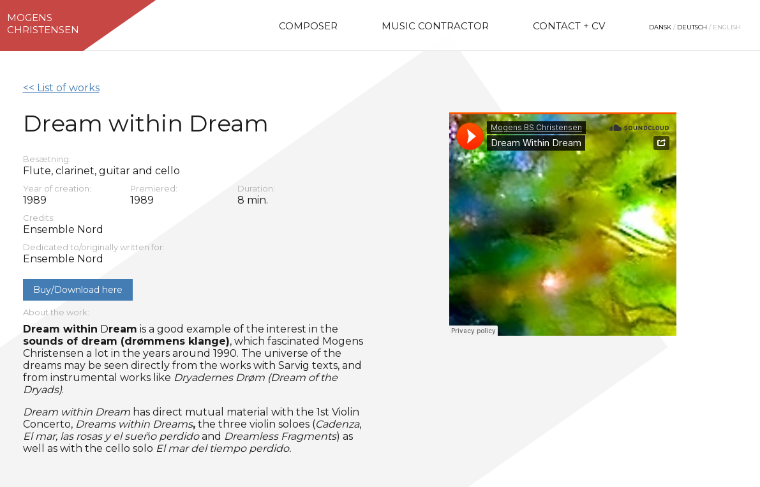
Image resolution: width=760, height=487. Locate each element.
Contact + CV (569, 26)
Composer (308, 26)
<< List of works (61, 88)
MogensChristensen (43, 23)
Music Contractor (435, 26)
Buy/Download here (78, 290)
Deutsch (692, 27)
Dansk (660, 27)
